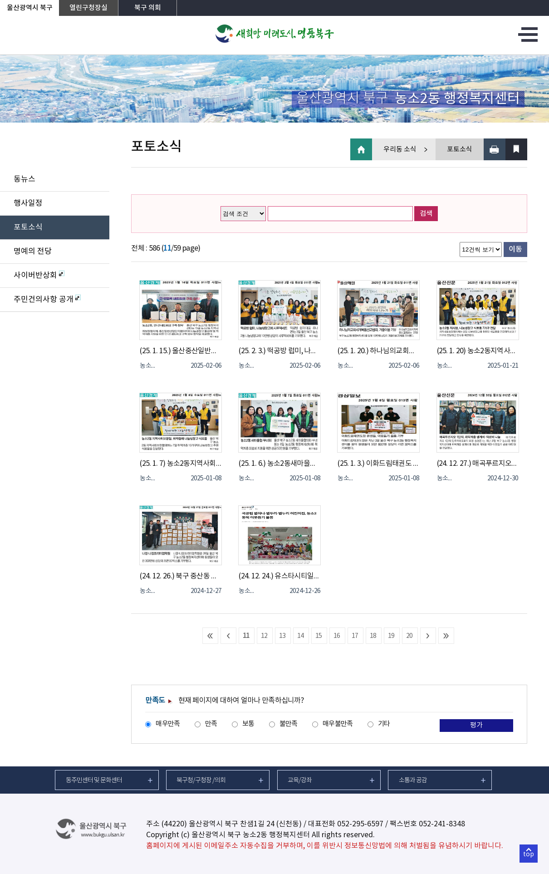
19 (391, 636)
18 (373, 636)
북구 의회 (147, 8)
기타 (384, 724)
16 (336, 636)
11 (246, 636)
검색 (426, 213)
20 (409, 636)
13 (282, 636)
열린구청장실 (88, 8)
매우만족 (168, 724)
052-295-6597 (360, 824)
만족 (211, 724)
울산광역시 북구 (30, 8)
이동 (515, 249)
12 (264, 636)
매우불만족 (338, 724)
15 (318, 636)
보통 (248, 724)
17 (355, 636)
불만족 (288, 724)
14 (300, 636)
